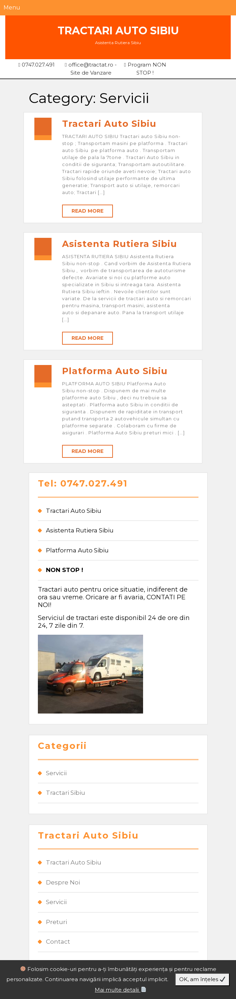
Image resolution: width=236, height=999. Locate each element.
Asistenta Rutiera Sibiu (119, 244)
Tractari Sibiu (65, 792)
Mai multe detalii (120, 989)
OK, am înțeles (202, 979)
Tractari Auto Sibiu (118, 30)
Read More (87, 211)
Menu (12, 7)
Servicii (56, 773)
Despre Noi (63, 882)
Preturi (56, 921)
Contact (58, 941)
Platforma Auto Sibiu (115, 371)
